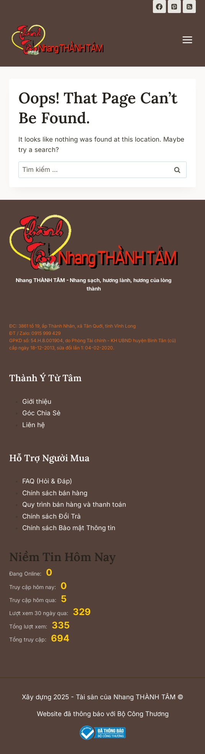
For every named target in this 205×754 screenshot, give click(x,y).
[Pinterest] (174, 6)
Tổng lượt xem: (29, 626)
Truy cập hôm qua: (33, 600)
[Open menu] (191, 39)
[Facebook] (159, 6)
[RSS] (189, 6)
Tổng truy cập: (28, 639)
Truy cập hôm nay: (33, 587)
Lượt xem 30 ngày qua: (39, 613)
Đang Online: (26, 573)
